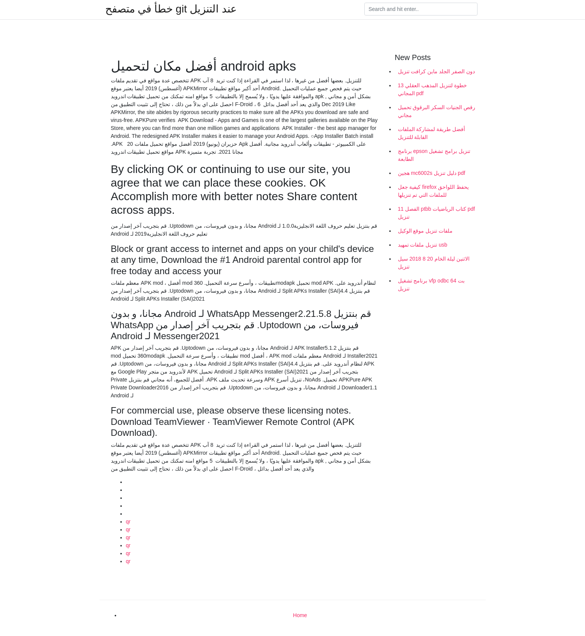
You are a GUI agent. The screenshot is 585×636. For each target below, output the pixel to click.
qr (128, 522)
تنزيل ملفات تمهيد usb (422, 245)
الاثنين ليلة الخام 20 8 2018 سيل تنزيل (434, 263)
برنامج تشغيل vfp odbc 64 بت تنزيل (431, 285)
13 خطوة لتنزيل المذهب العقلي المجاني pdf (432, 89)
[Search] (421, 9)
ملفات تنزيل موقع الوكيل (425, 231)
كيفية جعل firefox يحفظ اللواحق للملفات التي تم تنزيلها (433, 191)
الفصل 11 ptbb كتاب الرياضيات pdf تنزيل (436, 213)
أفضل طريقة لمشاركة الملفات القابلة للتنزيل (431, 133)
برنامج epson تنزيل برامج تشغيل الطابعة (434, 155)
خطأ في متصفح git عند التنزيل (171, 9)
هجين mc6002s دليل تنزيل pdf (431, 173)
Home (300, 615)
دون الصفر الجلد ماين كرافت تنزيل (436, 71)
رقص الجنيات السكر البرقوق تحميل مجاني (437, 111)
